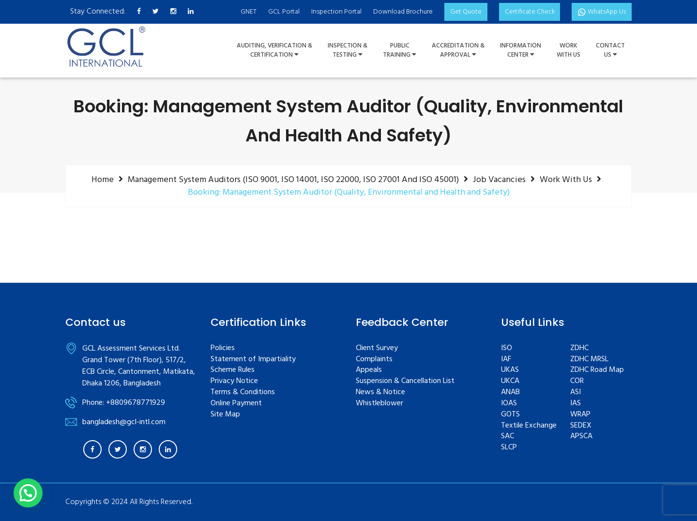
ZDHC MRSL (589, 359)
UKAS (510, 370)
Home (102, 179)
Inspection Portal (333, 11)
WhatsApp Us (601, 11)
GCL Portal (281, 11)
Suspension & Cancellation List (405, 381)
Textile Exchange (529, 425)
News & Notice (380, 392)
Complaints (374, 359)
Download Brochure (400, 11)
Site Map (225, 414)
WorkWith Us (568, 51)
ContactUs (610, 51)
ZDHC (579, 348)
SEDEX (580, 425)
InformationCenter (520, 51)
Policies (223, 348)
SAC (507, 436)
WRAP (580, 414)
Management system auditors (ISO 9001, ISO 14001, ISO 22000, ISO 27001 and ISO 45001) (293, 179)
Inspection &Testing (347, 51)
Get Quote (463, 11)
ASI (575, 392)
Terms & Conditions (243, 392)
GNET (246, 11)
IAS (575, 403)
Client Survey (377, 348)
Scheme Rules (233, 370)
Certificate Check (527, 11)
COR (577, 381)
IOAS (509, 403)
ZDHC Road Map (597, 370)
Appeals (369, 370)
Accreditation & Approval (458, 51)
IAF (506, 359)
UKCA (510, 381)
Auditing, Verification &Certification (274, 51)
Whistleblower (379, 403)
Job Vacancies (499, 179)
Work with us (566, 179)
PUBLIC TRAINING (399, 51)
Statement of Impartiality (253, 359)
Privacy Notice (234, 381)
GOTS (510, 414)
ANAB (510, 392)
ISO (506, 348)
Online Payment (236, 403)
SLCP (509, 447)
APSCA (581, 436)
